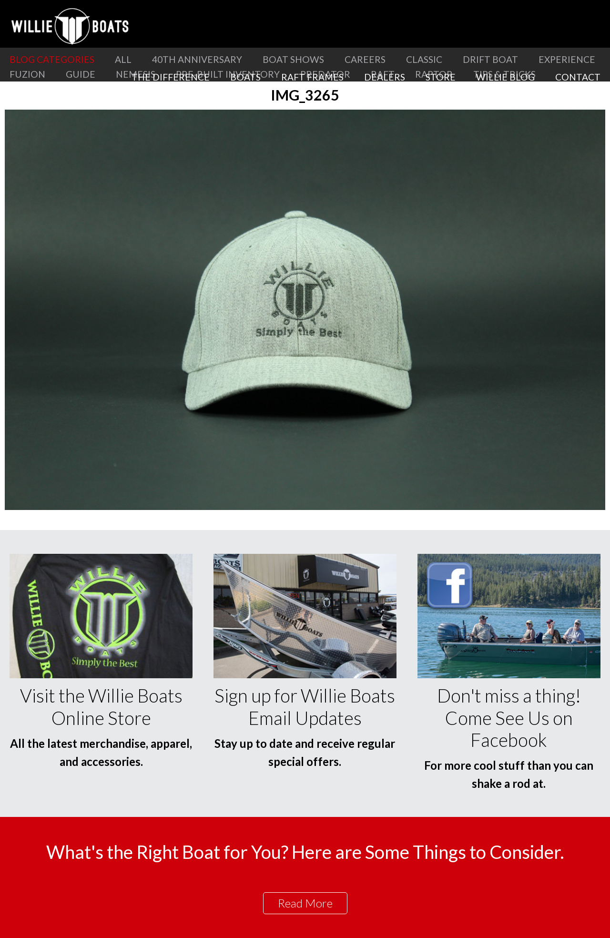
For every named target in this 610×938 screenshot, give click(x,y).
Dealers (384, 76)
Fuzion (27, 74)
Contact (577, 76)
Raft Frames (312, 76)
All (123, 59)
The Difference (171, 76)
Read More (305, 903)
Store (441, 76)
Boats (245, 76)
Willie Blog (505, 76)
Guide (80, 74)
